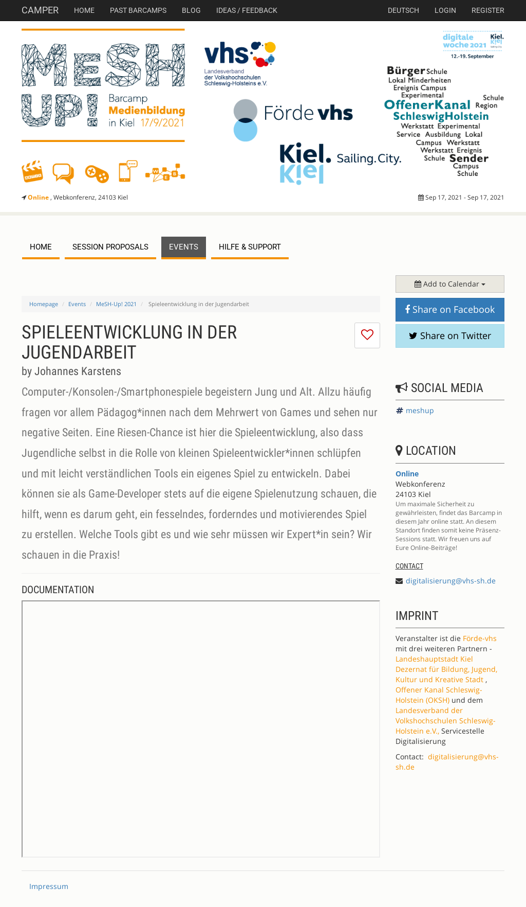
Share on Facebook (450, 309)
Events (77, 304)
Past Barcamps (138, 10)
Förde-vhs (480, 638)
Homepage (43, 304)
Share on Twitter (450, 335)
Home (84, 10)
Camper (40, 10)
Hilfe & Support (250, 247)
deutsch (403, 10)
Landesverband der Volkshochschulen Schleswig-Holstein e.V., (446, 720)
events (183, 247)
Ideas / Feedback (246, 10)
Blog (191, 10)
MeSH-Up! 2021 (116, 304)
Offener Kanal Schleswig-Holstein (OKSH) (439, 695)
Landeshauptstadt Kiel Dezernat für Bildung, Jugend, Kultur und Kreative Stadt (446, 669)
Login (445, 10)
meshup (420, 410)
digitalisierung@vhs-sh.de (451, 580)
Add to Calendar (450, 284)
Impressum (48, 886)
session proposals (110, 247)
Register (488, 10)
